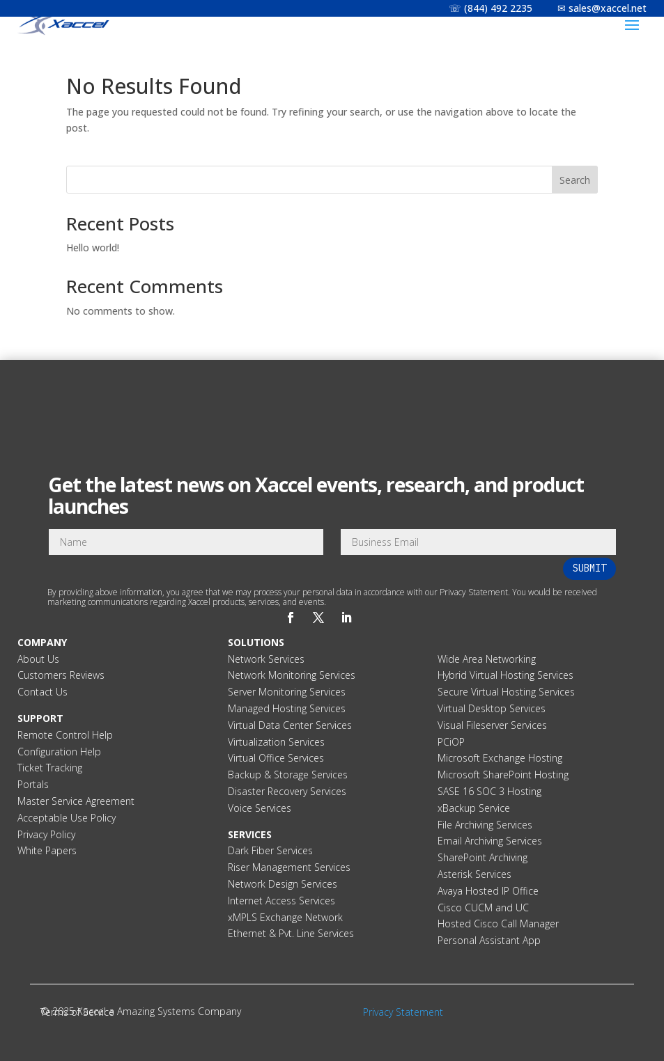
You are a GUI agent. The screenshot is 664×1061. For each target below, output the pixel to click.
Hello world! (92, 247)
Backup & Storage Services (288, 774)
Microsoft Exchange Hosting (500, 757)
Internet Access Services (281, 900)
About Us (38, 659)
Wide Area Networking (487, 659)
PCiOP (451, 741)
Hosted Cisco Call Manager (498, 923)
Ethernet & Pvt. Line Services (291, 933)
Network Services (266, 659)
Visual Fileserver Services (492, 725)
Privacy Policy (46, 834)
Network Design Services (282, 883)
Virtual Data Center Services (290, 725)
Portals (33, 784)
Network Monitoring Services (291, 675)
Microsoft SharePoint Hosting (503, 774)
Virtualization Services (276, 741)
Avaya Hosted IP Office (488, 890)
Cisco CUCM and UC (483, 907)
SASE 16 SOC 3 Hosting (489, 791)
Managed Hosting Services (287, 708)
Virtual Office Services (276, 757)
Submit (589, 568)
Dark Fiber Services (270, 850)
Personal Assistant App (489, 940)
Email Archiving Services (490, 840)
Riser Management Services (289, 867)
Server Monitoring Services (287, 691)
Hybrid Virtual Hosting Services (505, 675)
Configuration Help (59, 751)
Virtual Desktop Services (492, 708)
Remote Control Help (65, 734)
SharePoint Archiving (482, 857)
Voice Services (259, 808)
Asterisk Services (474, 874)
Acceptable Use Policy (66, 817)
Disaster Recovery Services (287, 791)
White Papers (47, 850)
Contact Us (42, 691)
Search (574, 180)
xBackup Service (474, 808)
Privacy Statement (403, 1012)
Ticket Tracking (49, 767)
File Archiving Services (485, 824)
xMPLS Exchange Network (285, 917)
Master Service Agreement (75, 801)
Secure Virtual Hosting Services (506, 691)
